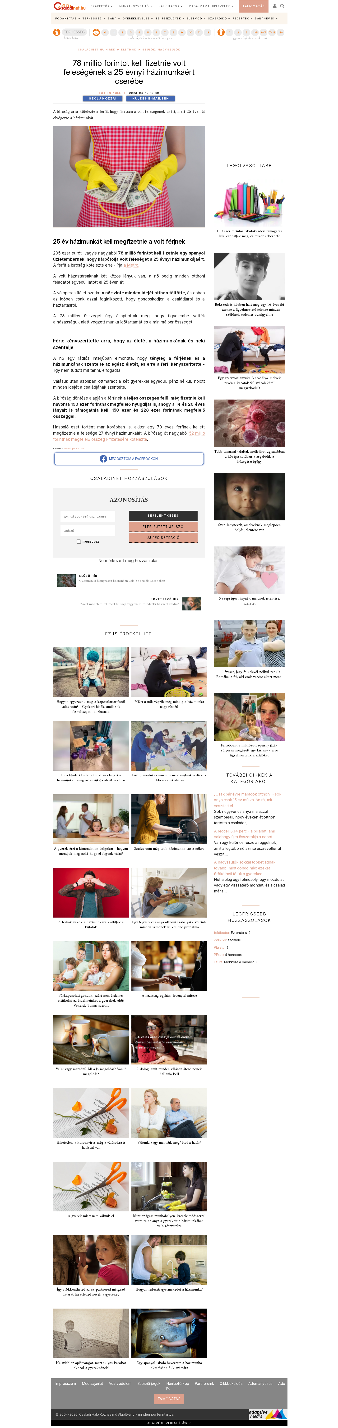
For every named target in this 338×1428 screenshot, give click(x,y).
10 (190, 32)
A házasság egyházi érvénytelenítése (169, 995)
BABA (112, 18)
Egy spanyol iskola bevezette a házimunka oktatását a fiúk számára (169, 1365)
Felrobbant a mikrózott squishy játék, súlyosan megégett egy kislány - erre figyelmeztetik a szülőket (249, 750)
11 (199, 32)
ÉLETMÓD (194, 18)
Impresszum (65, 1383)
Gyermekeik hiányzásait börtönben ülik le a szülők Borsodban (122, 581)
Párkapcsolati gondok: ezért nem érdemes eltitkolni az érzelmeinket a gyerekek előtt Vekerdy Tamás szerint (91, 1000)
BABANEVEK (264, 18)
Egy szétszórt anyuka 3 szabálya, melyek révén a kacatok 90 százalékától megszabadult (249, 383)
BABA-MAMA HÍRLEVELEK (209, 6)
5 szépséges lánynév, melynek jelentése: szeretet (249, 601)
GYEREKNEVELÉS (136, 18)
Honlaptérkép (177, 1383)
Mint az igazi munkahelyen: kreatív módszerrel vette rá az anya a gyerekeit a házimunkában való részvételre (169, 1221)
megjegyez (91, 541)
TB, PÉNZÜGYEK (168, 18)
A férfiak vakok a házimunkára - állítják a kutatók (91, 925)
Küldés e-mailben (150, 98)
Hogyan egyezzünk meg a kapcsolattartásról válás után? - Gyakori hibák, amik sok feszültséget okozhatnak (91, 707)
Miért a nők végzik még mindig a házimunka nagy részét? (169, 704)
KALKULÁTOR (169, 6)
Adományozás (260, 1383)
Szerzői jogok (149, 1383)
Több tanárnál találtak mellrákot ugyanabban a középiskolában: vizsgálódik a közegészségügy (249, 456)
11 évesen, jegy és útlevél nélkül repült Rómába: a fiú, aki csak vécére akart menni (249, 674)
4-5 (255, 32)
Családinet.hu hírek (97, 49)
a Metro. (131, 265)
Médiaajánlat (92, 1383)
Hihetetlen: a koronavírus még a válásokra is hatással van (91, 1145)
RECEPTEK (241, 18)
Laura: (235, 962)
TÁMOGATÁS (253, 6)
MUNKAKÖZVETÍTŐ (134, 6)
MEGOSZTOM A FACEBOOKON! (129, 459)
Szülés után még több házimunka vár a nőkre (169, 849)
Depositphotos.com (74, 448)
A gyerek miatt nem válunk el (91, 1216)
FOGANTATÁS (66, 18)
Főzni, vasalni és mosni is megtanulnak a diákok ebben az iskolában (169, 778)
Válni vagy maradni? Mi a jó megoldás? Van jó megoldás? (91, 1072)
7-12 (272, 32)
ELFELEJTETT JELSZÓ (163, 527)
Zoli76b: (228, 940)
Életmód (129, 49)
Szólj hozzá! (102, 98)
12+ (280, 32)
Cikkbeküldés (231, 1383)
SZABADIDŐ (217, 18)
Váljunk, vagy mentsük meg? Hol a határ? (169, 1142)
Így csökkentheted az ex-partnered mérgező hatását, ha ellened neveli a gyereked (91, 1292)
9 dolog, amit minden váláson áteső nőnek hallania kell (169, 1072)
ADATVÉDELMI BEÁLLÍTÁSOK (169, 1423)
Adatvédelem (120, 1383)
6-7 (263, 32)
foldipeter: (232, 933)
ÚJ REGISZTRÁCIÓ (163, 538)
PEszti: (221, 947)
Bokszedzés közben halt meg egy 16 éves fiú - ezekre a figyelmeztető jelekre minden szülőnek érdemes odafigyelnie (249, 309)
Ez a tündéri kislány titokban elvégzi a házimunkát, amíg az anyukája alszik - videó (91, 778)
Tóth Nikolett (112, 93)
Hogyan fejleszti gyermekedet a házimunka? (169, 1289)
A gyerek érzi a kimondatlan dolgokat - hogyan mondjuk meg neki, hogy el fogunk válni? (91, 851)
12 (207, 32)
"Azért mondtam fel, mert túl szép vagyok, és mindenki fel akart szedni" (129, 604)
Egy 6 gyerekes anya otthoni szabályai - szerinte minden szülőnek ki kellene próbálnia (169, 925)
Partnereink (204, 1383)
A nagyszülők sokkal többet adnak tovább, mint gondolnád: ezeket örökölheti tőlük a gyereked (244, 868)
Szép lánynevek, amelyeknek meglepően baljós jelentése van (249, 527)
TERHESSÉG (92, 18)
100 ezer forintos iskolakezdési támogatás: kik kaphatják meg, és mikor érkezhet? (249, 234)
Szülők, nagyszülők (161, 49)
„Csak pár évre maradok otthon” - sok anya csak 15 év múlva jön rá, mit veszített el (247, 800)
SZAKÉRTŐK (100, 6)
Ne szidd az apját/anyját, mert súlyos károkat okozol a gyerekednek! (91, 1365)
